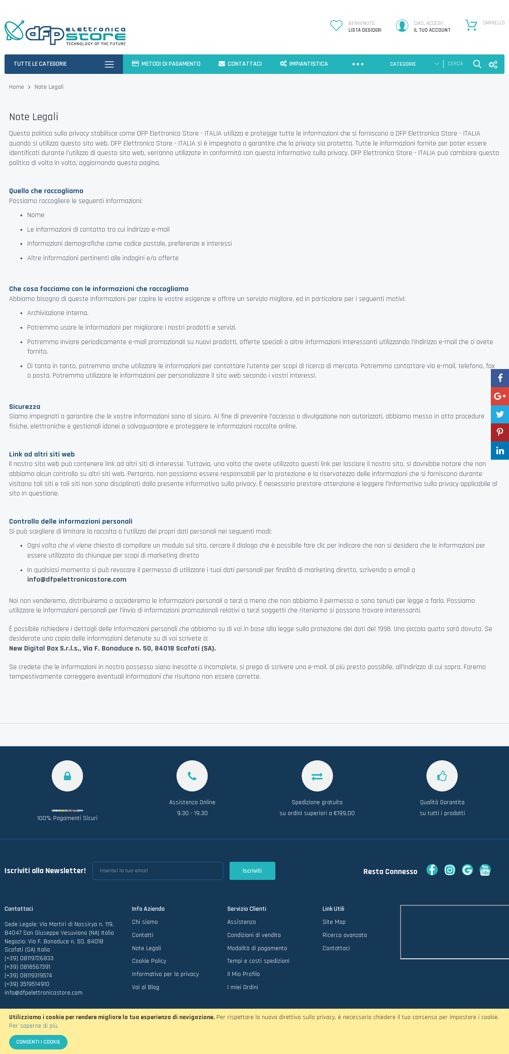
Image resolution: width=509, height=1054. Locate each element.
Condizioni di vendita (254, 935)
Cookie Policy (149, 961)
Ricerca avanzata (345, 935)
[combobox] (456, 64)
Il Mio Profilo (243, 974)
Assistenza (241, 922)
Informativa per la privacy (165, 974)
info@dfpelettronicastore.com (44, 993)
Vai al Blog (145, 987)
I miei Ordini (242, 987)
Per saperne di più (33, 1026)
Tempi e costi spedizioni (258, 961)
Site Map (334, 922)
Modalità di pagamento (257, 948)
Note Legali (146, 948)
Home (17, 87)
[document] (254, 1031)
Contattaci (336, 948)
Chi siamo (145, 922)
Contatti (142, 935)
